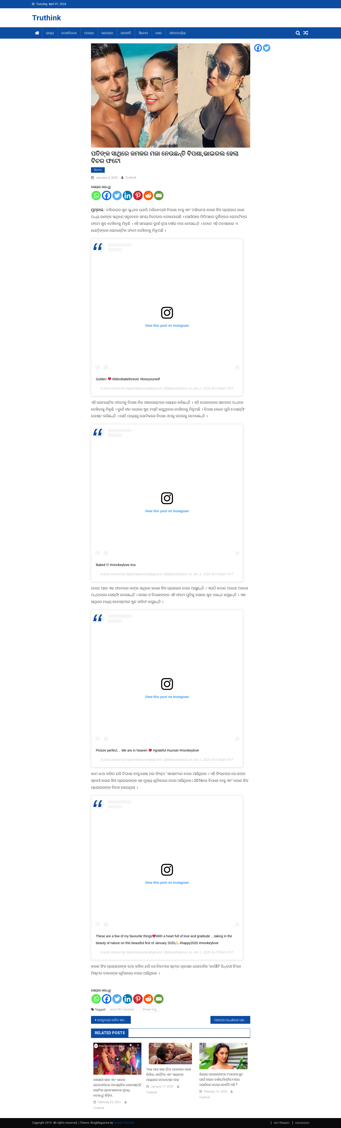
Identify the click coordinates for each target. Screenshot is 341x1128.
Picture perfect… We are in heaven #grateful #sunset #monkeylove (147, 750)
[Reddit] (148, 195)
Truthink (46, 17)
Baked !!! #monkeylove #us (116, 565)
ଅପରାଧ (89, 33)
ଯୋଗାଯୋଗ (302, 1122)
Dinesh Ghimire (124, 1122)
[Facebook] (106, 195)
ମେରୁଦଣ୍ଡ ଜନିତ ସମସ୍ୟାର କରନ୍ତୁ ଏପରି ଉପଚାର (114, 1020)
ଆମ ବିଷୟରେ (281, 1122)
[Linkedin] (127, 195)
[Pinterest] (138, 195)
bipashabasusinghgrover (144, 388)
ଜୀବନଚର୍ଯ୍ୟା (177, 33)
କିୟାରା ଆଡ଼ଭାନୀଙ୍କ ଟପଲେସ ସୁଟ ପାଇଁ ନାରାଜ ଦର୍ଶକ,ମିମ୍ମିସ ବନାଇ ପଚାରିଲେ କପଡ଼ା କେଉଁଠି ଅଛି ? (221, 1079)
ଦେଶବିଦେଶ (69, 33)
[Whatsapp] (96, 195)
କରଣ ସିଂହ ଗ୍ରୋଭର (122, 1009)
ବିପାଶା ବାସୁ (149, 1009)
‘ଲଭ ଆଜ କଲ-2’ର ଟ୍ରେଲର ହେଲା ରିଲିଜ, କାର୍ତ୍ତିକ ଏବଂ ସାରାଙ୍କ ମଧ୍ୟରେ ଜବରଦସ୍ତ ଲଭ (168, 1074)
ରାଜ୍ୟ (50, 33)
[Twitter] (117, 195)
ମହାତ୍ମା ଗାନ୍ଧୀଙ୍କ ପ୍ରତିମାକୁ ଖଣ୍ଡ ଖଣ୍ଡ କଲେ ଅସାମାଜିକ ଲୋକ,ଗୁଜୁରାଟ (232, 1020)
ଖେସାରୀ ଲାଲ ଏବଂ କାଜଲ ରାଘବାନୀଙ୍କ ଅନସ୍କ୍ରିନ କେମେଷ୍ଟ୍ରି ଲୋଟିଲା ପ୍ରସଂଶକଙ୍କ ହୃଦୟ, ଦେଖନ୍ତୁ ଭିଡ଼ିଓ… (117, 1087)
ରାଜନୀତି (126, 33)
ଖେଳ (158, 33)
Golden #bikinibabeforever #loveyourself (128, 379)
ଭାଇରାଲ (107, 33)
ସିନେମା (143, 33)
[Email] (159, 195)
